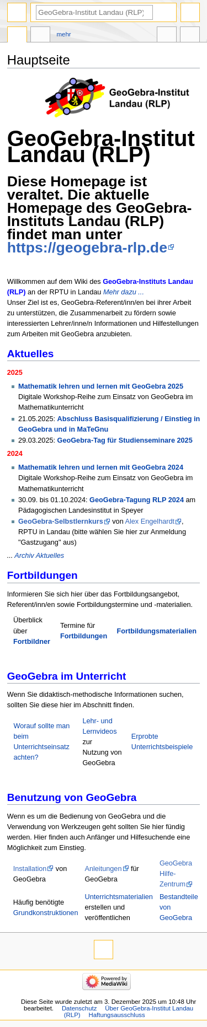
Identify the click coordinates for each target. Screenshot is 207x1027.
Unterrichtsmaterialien (118, 897)
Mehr (64, 34)
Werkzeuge (190, 36)
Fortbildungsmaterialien (157, 631)
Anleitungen (102, 869)
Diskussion (40, 36)
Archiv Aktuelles (39, 556)
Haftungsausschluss (116, 1015)
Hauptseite (17, 36)
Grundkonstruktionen (45, 913)
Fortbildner (31, 642)
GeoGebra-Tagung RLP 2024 (136, 500)
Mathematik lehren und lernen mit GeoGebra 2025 (100, 386)
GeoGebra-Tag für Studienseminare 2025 (125, 440)
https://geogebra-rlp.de (87, 247)
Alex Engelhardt (150, 521)
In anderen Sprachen (166, 36)
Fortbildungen (83, 636)
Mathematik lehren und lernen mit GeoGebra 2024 (100, 467)
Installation (30, 869)
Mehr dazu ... (123, 292)
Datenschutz (79, 1008)
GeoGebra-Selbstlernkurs (60, 521)
